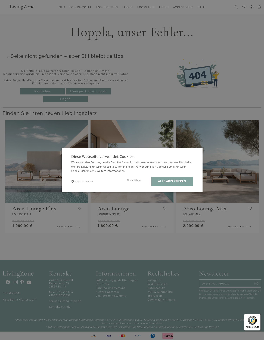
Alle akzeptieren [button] (172, 181)
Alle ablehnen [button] (134, 180)
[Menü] (258, 316)
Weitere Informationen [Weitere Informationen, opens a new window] (111, 171)
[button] (82, 181)
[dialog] (132, 170)
